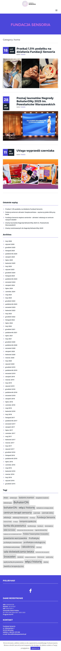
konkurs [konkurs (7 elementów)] (40, 525)
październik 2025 (11, 253)
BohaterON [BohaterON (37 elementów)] (21, 501)
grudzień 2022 (10, 316)
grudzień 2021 (10, 328)
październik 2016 (11, 457)
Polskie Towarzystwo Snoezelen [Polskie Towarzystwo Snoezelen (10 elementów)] (36, 533)
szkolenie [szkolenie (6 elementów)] (20, 556)
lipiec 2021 (9, 334)
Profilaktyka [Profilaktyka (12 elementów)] (34, 537)
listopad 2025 (10, 249)
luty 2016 (8, 476)
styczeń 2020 (9, 363)
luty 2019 (8, 382)
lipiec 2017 (9, 429)
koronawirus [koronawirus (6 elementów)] (49, 525)
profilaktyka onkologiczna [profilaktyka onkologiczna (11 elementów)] (34, 541)
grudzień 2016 (10, 451)
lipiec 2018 (9, 401)
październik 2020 (11, 344)
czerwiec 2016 (10, 464)
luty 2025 (8, 265)
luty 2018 (8, 413)
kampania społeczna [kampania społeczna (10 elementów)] (28, 520)
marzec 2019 (9, 379)
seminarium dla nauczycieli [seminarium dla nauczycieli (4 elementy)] (42, 551)
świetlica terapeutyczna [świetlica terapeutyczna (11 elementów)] (13, 565)
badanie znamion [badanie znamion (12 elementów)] (26, 496)
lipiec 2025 (9, 259)
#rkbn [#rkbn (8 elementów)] (6, 497)
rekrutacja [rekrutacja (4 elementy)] (38, 546)
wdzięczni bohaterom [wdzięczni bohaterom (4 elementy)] (30, 556)
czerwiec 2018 (10, 404)
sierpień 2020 (10, 350)
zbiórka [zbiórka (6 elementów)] (46, 561)
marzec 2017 (9, 442)
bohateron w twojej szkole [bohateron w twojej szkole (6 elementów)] (45, 507)
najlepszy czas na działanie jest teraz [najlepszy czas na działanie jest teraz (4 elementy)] (12, 533)
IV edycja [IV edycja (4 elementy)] (15, 520)
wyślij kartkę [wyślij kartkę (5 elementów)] (49, 556)
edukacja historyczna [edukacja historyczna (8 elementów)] (20, 516)
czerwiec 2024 (10, 290)
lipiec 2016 (9, 460)
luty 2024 (8, 297)
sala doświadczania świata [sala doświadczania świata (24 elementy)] (19, 550)
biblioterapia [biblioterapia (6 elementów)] (8, 502)
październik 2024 (11, 278)
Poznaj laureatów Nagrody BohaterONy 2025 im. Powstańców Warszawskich (36, 100)
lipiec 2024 (9, 287)
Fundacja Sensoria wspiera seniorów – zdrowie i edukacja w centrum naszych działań (29, 217)
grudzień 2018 (10, 388)
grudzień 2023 (10, 300)
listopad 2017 (10, 416)
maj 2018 (8, 407)
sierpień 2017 (10, 426)
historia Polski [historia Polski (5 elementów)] (7, 520)
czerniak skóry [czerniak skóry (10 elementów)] (47, 512)
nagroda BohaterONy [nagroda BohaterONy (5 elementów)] (41, 529)
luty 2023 (8, 312)
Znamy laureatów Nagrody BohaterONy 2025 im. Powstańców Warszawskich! (27, 223)
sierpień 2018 (10, 397)
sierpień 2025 (10, 256)
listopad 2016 (10, 454)
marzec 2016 (9, 473)
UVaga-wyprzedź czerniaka (35, 149)
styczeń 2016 (9, 479)
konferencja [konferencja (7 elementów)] (32, 525)
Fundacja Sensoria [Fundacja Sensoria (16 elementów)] (46, 516)
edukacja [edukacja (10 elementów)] (7, 516)
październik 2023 (11, 303)
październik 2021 (11, 331)
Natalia (23, 53)
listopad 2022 (10, 319)
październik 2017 (11, 420)
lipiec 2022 (9, 322)
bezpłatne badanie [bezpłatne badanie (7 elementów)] (42, 497)
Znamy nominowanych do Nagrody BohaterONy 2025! (24, 227)
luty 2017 (8, 445)
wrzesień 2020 (10, 347)
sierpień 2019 (10, 375)
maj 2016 (8, 467)
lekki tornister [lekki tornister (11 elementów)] (9, 529)
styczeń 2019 (9, 385)
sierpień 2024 (10, 284)
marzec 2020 (9, 357)
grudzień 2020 (10, 341)
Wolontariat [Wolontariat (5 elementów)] (41, 556)
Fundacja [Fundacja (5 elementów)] (32, 516)
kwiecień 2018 (10, 410)
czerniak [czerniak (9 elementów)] (37, 512)
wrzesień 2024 (10, 281)
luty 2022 (8, 325)
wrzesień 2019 (10, 372)
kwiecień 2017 (10, 438)
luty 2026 (8, 240)
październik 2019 (11, 369)
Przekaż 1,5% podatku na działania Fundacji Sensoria (36, 49)
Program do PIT (8, 613)
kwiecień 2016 (10, 470)
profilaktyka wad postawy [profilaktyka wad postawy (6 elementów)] (12, 546)
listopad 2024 (10, 275)
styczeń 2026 (9, 243)
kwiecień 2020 (10, 353)
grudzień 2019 (10, 366)
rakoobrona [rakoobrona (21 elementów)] (28, 545)
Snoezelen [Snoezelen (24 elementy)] (10, 555)
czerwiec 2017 (10, 432)
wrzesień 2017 (10, 423)
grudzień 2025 (10, 246)
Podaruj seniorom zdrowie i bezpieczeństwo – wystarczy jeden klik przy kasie (30, 212)
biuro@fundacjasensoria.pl (17, 633)
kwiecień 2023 (10, 309)
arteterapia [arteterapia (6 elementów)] (13, 497)
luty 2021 (8, 338)
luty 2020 (8, 360)
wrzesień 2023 (10, 306)
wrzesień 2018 (10, 394)
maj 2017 (8, 435)
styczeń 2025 (9, 268)
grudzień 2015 (10, 483)
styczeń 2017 (9, 448)
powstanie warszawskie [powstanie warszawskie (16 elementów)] (15, 537)
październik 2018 (11, 391)
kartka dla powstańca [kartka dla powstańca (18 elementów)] (15, 524)
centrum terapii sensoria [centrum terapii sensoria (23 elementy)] (18, 511)
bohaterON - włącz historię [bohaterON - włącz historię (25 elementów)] (19, 506)
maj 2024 (8, 294)
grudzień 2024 (10, 271)
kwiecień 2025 (10, 262)
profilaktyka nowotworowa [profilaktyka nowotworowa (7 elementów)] (13, 541)
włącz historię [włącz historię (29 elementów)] (33, 560)
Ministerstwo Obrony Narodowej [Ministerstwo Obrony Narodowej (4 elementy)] (25, 529)
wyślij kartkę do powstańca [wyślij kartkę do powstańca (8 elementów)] (13, 561)
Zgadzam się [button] (35, 648)
